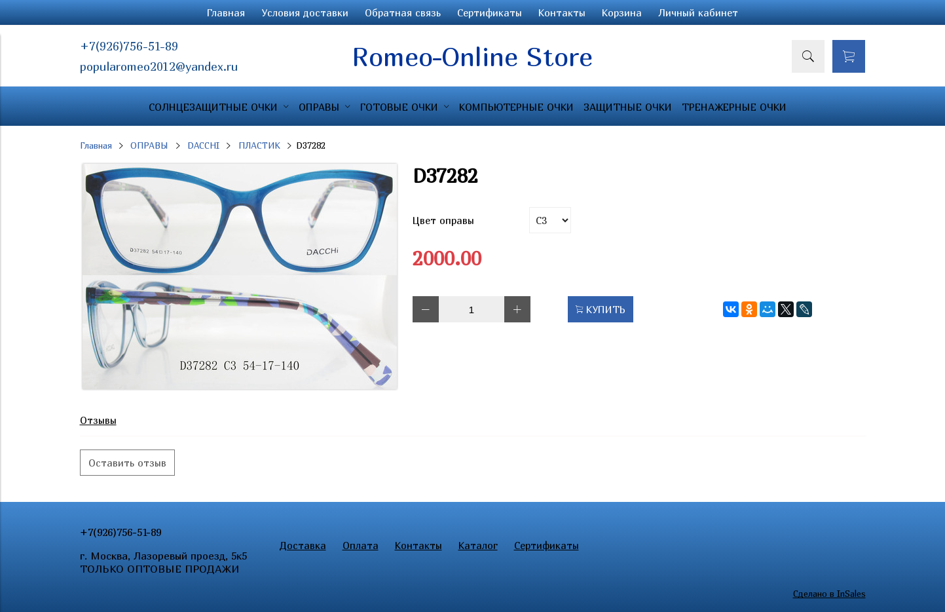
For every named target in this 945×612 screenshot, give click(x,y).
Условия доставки (304, 12)
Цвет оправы (443, 220)
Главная (226, 12)
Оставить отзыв (127, 463)
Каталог (478, 545)
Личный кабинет (698, 12)
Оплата (361, 545)
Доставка (303, 545)
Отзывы (98, 420)
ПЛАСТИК (259, 145)
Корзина (622, 12)
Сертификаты (489, 12)
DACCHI (203, 145)
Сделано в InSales (829, 593)
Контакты (561, 12)
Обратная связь (403, 12)
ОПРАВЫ (149, 145)
